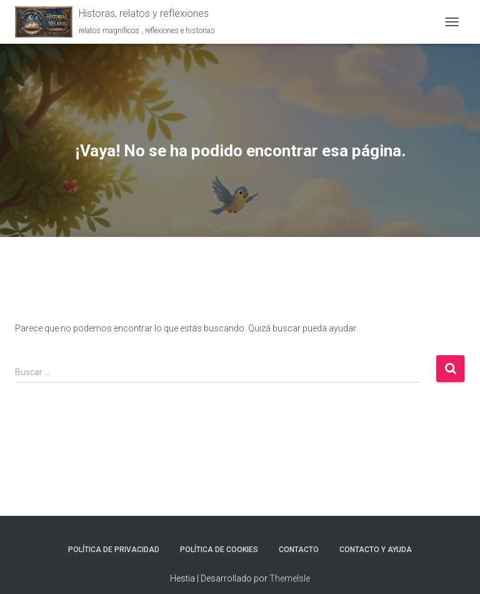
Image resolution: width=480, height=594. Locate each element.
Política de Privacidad (113, 549)
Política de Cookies (219, 549)
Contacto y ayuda (375, 549)
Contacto (299, 549)
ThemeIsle (289, 578)
